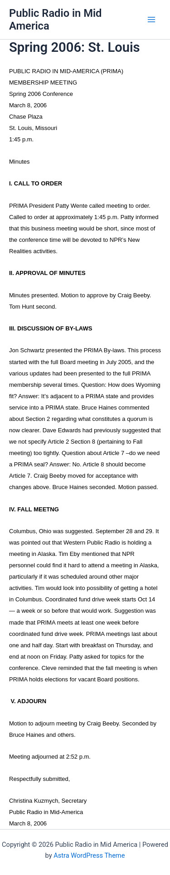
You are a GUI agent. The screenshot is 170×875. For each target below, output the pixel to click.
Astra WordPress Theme (89, 855)
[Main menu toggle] (151, 19)
